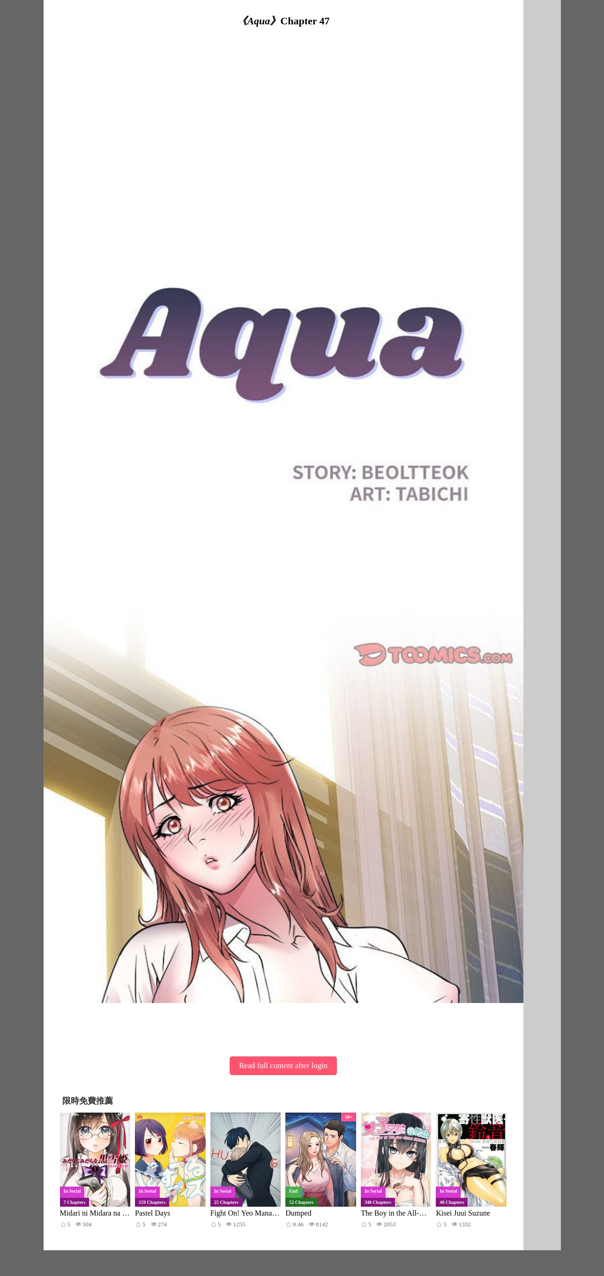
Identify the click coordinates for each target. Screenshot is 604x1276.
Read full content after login (283, 1065)
